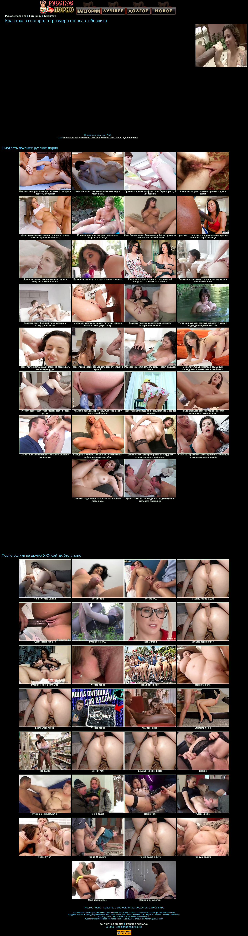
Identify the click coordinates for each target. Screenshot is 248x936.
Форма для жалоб (137, 923)
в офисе (133, 137)
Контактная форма (111, 923)
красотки (80, 137)
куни (125, 137)
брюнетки (68, 137)
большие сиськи (94, 137)
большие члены (113, 137)
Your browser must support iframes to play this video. (97, 79)
